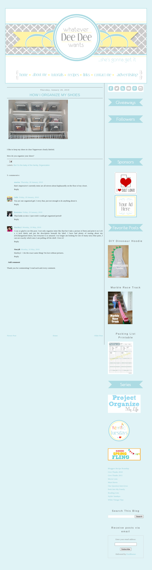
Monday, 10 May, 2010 (32, 227)
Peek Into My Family (116, 489)
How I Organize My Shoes (55, 95)
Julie (16, 197)
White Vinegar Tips (116, 500)
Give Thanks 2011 (115, 475)
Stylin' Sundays (114, 496)
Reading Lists (113, 493)
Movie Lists (113, 479)
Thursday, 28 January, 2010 (32, 182)
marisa (17, 182)
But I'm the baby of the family (26, 165)
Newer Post (11, 335)
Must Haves (113, 482)
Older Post (98, 335)
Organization (44, 165)
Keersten (18, 212)
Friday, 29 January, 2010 (29, 197)
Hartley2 (18, 227)
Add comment (14, 262)
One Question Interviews (118, 486)
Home (55, 335)
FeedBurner (131, 554)
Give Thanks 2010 (115, 472)
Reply (16, 189)
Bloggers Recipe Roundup (118, 468)
